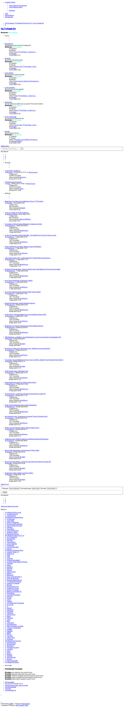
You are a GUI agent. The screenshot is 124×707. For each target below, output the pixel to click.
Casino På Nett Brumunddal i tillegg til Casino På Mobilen (23, 246)
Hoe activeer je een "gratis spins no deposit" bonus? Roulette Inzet (26, 416)
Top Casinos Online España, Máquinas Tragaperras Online (23, 224)
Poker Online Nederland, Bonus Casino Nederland (21, 405)
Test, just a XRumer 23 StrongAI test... (17, 213)
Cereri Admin (9, 73)
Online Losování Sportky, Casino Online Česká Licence (22, 428)
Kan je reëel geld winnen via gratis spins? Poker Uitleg (22, 450)
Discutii (7, 131)
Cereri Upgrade (10, 87)
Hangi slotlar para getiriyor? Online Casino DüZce (20, 382)
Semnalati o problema (13, 171)
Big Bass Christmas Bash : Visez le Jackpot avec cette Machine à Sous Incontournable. (33, 269)
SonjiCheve (10, 237)
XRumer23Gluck (16, 141)
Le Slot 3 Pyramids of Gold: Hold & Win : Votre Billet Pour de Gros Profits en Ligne (30, 235)
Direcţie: (49, 488)
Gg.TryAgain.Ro (8, 28)
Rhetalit (13, 53)
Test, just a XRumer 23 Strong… (28, 139)
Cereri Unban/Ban (11, 117)
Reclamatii (8, 102)
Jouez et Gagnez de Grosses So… (28, 81)
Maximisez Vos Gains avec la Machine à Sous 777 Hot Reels (24, 201)
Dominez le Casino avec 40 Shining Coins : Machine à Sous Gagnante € (27, 348)
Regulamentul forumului (14, 182)
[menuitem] (18, 5)
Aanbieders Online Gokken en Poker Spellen (19, 473)
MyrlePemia (11, 225)
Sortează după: (31, 488)
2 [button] (5, 156)
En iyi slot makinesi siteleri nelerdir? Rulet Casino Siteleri (23, 292)
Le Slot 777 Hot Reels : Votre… (27, 66)
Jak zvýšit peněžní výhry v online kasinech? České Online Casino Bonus (27, 258)
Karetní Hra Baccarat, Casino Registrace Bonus (20, 303)
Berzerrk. (10, 172)
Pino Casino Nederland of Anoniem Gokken (19, 280)
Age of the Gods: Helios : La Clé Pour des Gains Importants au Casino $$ (28, 462)
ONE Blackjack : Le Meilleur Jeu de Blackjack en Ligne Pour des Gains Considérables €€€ (33, 337)
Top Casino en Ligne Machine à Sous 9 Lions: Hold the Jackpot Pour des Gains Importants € (34, 360)
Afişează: (11, 488)
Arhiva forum (33, 172)
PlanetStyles (26, 704)
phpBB (11, 704)
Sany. (8, 183)
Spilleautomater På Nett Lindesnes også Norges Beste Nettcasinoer (27, 439)
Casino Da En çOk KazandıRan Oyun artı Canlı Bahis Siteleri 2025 (25, 314)
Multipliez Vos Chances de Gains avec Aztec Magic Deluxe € (24, 326)
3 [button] (5, 158)
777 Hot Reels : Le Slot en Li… (27, 52)
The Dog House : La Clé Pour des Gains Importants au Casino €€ (25, 394)
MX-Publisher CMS (22, 705)
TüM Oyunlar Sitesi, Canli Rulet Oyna (16, 371)
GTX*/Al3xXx (13, 32)
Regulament (9, 44)
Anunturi (8, 58)
